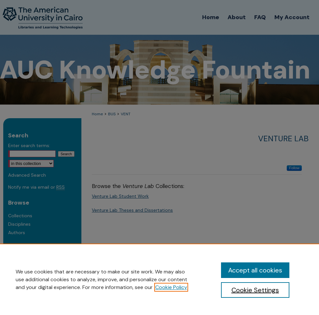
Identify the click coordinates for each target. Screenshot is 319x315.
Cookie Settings (255, 290)
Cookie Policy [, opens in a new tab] (171, 287)
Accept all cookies (255, 270)
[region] (159, 279)
